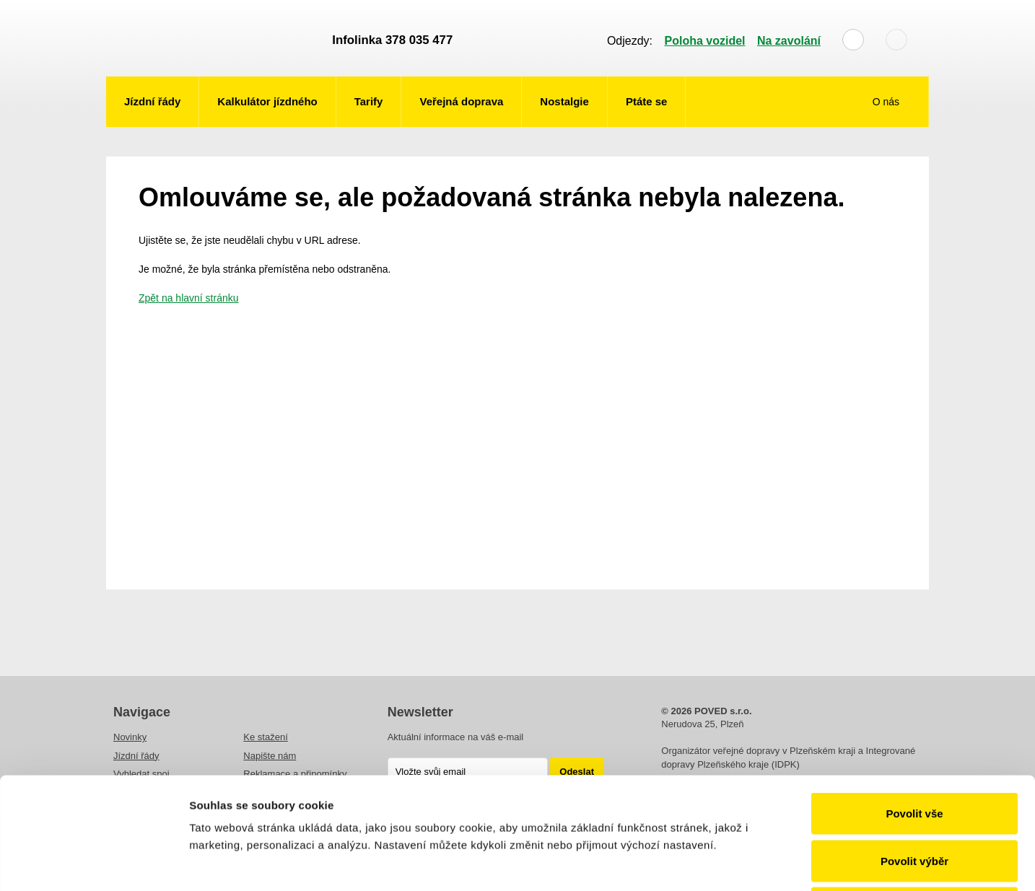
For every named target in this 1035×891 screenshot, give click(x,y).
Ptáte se (647, 101)
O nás (887, 101)
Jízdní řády (152, 101)
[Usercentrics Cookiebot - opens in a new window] (93, 863)
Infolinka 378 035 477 (392, 40)
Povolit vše (914, 701)
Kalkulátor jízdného (267, 101)
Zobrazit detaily (762, 862)
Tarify (368, 101)
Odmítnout (914, 796)
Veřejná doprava (461, 101)
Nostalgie (564, 101)
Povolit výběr (914, 749)
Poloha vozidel (705, 41)
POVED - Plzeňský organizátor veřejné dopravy (212, 38)
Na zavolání (789, 41)
